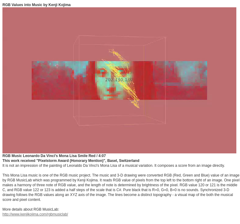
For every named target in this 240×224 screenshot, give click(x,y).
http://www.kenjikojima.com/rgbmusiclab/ (35, 214)
